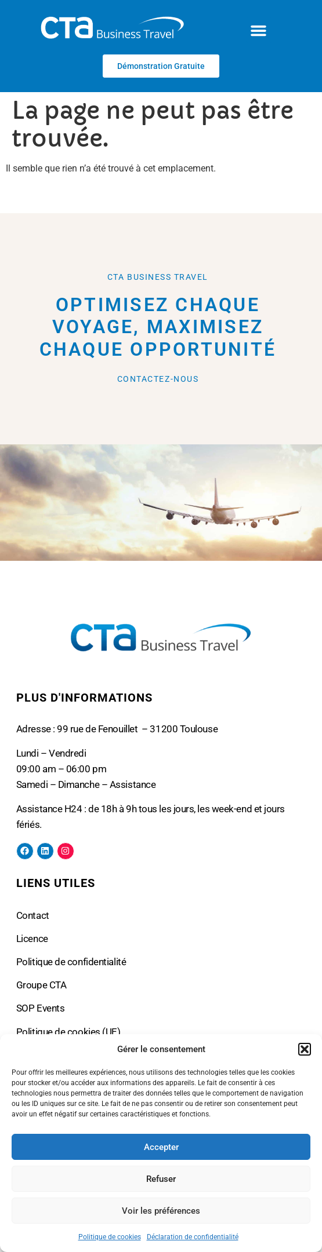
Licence (32, 938)
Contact (32, 915)
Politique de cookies (109, 1237)
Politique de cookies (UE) (68, 1032)
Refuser (161, 1179)
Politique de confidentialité (71, 962)
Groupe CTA (41, 985)
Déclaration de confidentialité (192, 1237)
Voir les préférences (161, 1211)
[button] (304, 1049)
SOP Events (40, 1008)
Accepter (161, 1147)
